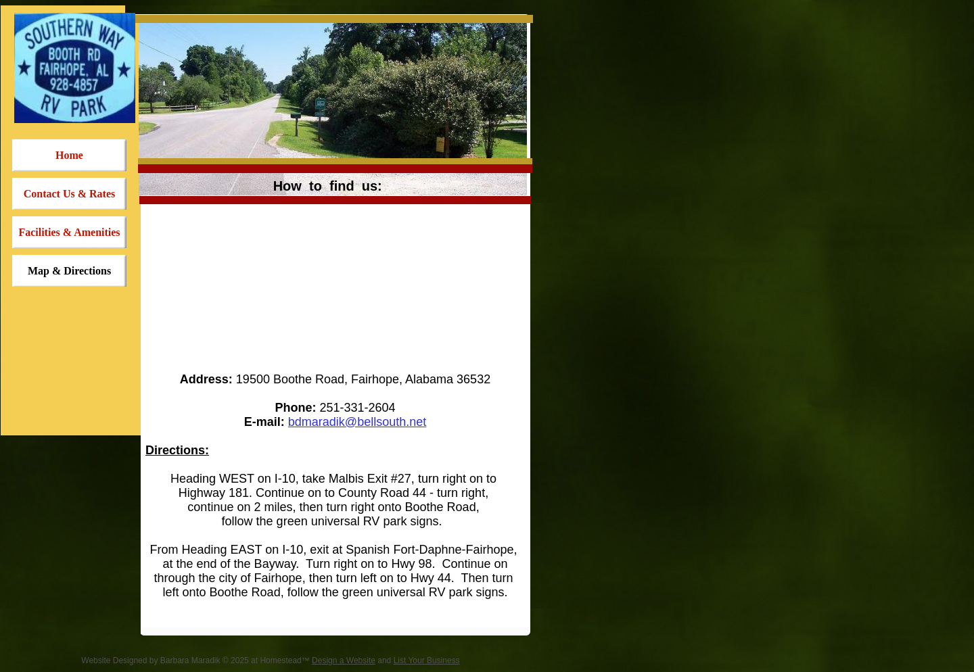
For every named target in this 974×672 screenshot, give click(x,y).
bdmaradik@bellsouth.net (357, 422)
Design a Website (343, 660)
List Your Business (427, 660)
